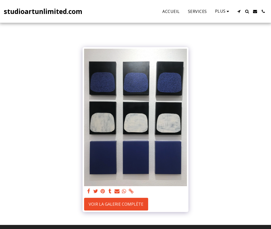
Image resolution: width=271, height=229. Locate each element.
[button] (239, 11)
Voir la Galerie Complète (116, 204)
